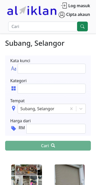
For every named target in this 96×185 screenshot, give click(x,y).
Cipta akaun (74, 15)
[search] (82, 26)
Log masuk (75, 5)
